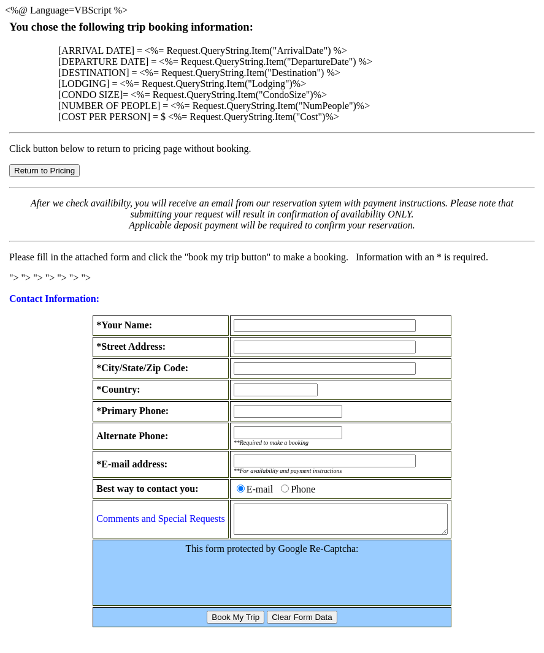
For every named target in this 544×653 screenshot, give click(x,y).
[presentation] (272, 584)
